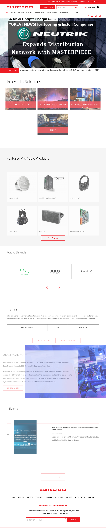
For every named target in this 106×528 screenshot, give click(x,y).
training (29, 13)
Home (7, 13)
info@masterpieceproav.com (64, 2)
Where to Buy (65, 13)
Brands (13, 13)
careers (55, 13)
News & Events (39, 13)
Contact (74, 13)
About (48, 13)
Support (21, 13)
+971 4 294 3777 (93, 2)
